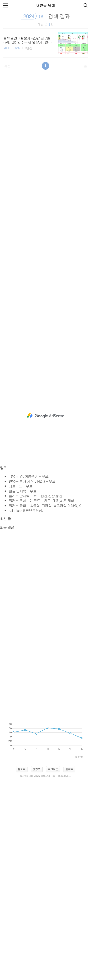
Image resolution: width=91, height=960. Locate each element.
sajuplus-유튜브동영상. (26, 510)
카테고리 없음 (12, 48)
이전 (7, 65)
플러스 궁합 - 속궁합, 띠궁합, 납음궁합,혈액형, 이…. (48, 505)
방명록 (37, 769)
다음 (83, 65)
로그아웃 (53, 769)
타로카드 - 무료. (21, 486)
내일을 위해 (45, 5)
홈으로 (22, 769)
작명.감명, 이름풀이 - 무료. (29, 476)
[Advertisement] (45, 216)
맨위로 (69, 769)
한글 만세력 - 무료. (23, 491)
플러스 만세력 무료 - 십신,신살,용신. (36, 495)
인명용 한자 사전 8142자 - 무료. (32, 481)
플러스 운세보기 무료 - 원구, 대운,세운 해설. (42, 500)
